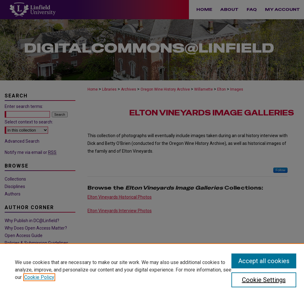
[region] (152, 269)
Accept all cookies (263, 261)
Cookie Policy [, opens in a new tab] (39, 277)
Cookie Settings (264, 280)
